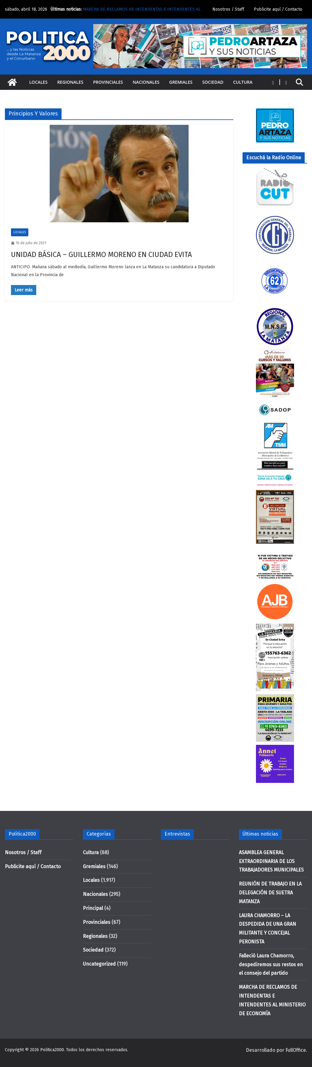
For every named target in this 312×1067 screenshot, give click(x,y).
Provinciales (108, 82)
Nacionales (146, 82)
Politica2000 (52, 1049)
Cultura (242, 82)
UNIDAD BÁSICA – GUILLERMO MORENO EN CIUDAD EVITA (101, 254)
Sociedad (212, 82)
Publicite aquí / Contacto (278, 9)
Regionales (70, 82)
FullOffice (295, 1050)
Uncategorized (99, 964)
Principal (93, 908)
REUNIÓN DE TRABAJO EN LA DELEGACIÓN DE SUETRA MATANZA (270, 892)
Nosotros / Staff (228, 9)
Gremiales (180, 82)
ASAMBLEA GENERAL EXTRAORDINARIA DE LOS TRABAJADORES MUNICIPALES (271, 861)
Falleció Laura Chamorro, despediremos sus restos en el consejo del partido (271, 964)
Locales (38, 82)
